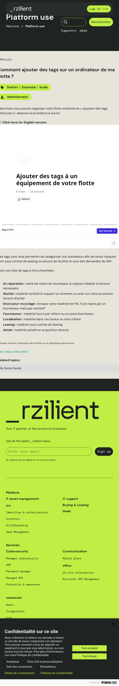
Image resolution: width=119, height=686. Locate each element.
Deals (67, 511)
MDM (83, 31)
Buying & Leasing (76, 505)
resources (14, 598)
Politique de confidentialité (57, 673)
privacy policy (47, 459)
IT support (70, 499)
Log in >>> (99, 9)
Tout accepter (89, 648)
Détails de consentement (20, 673)
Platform (12, 493)
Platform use (35, 26)
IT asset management (22, 499)
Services (13, 545)
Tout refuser (89, 656)
